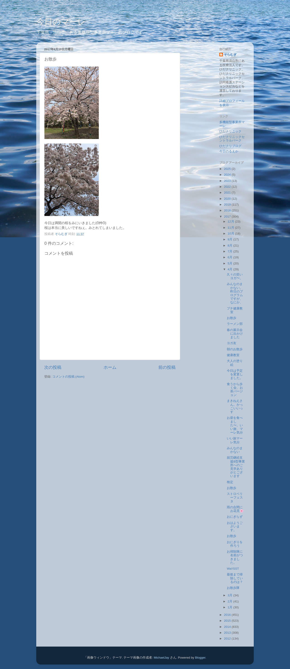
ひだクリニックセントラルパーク (232, 138)
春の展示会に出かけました (235, 333)
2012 (228, 638)
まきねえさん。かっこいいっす (235, 406)
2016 (228, 614)
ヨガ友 (231, 343)
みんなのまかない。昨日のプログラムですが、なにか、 (235, 293)
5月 (230, 263)
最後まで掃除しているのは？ (235, 578)
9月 (230, 239)
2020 (228, 198)
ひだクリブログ (230, 146)
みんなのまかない (235, 449)
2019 (228, 204)
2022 (228, 186)
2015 (228, 620)
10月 (231, 233)
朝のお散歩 (235, 349)
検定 (230, 482)
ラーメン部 (235, 324)
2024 (228, 174)
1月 (230, 607)
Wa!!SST (233, 568)
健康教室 (233, 355)
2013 (228, 632)
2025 (228, 168)
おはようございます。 (235, 526)
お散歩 (231, 318)
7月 (230, 251)
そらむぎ (230, 54)
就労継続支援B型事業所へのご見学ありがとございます (236, 467)
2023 (228, 180)
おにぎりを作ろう (235, 543)
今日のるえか (228, 151)
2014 (228, 626)
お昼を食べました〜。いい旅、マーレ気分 (235, 425)
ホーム (110, 367)
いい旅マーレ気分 (235, 440)
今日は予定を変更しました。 (235, 374)
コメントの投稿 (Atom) (68, 376)
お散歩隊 (233, 588)
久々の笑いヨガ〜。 (235, 276)
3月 (230, 595)
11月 (231, 227)
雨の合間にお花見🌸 (235, 509)
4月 (230, 269)
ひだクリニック (230, 131)
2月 (230, 601)
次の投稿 (52, 367)
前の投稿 (167, 367)
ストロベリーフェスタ (235, 497)
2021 (228, 192)
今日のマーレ (61, 21)
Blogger (200, 657)
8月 (230, 245)
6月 (230, 257)
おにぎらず (235, 516)
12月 (231, 221)
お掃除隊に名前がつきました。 (235, 557)
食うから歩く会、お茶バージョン (235, 389)
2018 (228, 210)
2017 (228, 216)
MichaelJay (161, 657)
